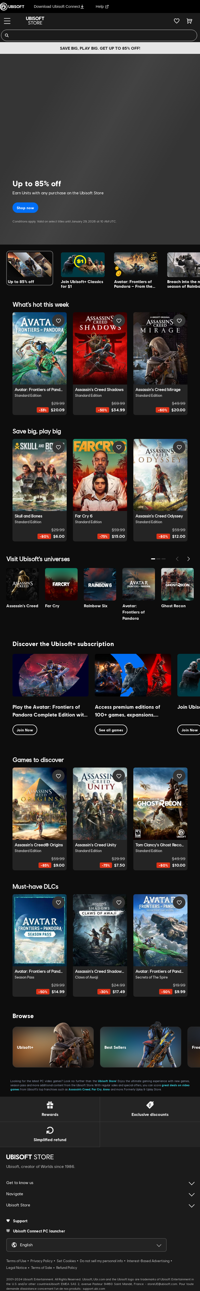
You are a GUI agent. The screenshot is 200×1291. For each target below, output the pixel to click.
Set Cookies (66, 1261)
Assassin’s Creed (79, 1089)
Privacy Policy (41, 1261)
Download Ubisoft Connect (59, 6)
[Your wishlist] (176, 21)
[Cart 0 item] (189, 21)
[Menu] (7, 21)
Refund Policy (66, 1268)
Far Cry (97, 1089)
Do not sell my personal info (101, 1261)
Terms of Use (16, 1261)
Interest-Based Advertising (148, 1261)
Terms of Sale (41, 1268)
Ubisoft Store (107, 1081)
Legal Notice (16, 1268)
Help (102, 6)
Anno (106, 1089)
